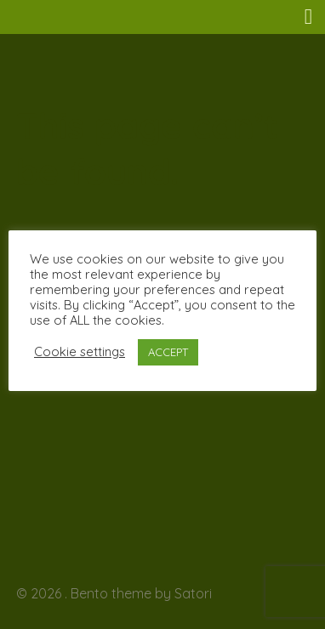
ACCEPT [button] (168, 352)
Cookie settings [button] (79, 352)
